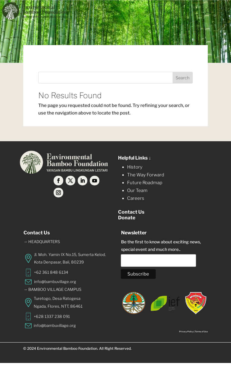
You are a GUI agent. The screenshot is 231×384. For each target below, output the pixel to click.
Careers (135, 198)
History (134, 167)
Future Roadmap (144, 182)
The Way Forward (145, 175)
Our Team (137, 190)
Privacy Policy (186, 331)
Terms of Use (201, 331)
